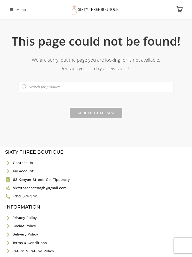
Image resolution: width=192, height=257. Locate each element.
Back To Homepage (95, 113)
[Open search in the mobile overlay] (96, 87)
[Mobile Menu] (18, 9)
